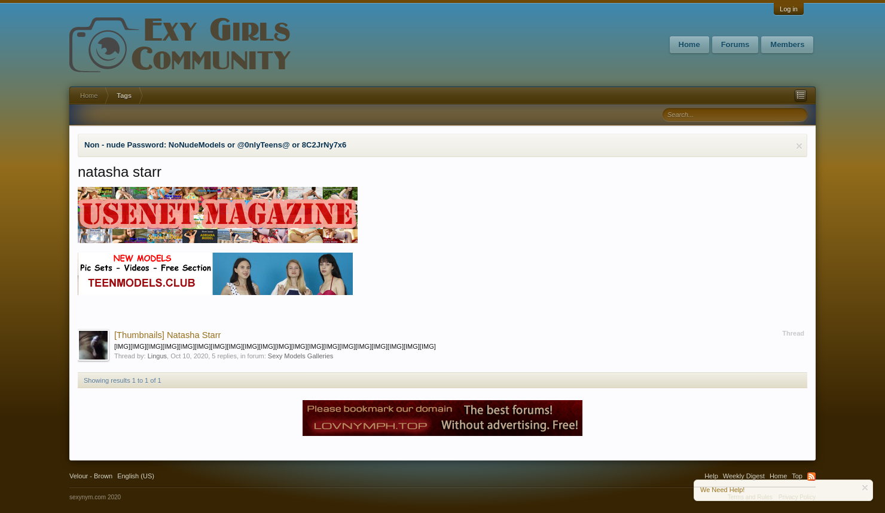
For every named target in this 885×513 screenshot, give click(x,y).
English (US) (135, 476)
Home (689, 44)
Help (711, 476)
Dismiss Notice (799, 146)
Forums (735, 44)
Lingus (157, 356)
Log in (789, 9)
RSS (811, 476)
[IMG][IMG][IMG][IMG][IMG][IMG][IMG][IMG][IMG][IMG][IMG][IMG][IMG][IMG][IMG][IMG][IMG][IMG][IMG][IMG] (275, 346)
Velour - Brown (90, 476)
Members (787, 44)
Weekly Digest (744, 476)
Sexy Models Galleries (300, 356)
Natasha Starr (167, 335)
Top (797, 476)
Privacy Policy (797, 497)
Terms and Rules (750, 497)
